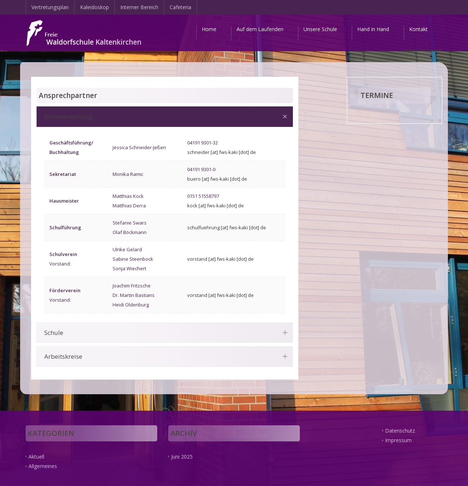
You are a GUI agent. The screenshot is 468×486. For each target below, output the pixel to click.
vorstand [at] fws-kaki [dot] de (220, 259)
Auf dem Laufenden (260, 29)
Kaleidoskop (94, 7)
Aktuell (36, 456)
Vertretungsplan (50, 7)
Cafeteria (180, 7)
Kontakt (418, 29)
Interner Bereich (139, 7)
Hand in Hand (373, 29)
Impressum (398, 440)
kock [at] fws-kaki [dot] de (215, 205)
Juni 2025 (182, 456)
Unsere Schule (320, 29)
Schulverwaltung (68, 116)
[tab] (165, 116)
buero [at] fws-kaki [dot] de (217, 179)
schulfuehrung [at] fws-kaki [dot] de (226, 227)
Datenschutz (400, 430)
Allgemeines (43, 466)
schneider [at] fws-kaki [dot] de (221, 152)
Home (209, 29)
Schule (53, 332)
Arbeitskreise (63, 356)
